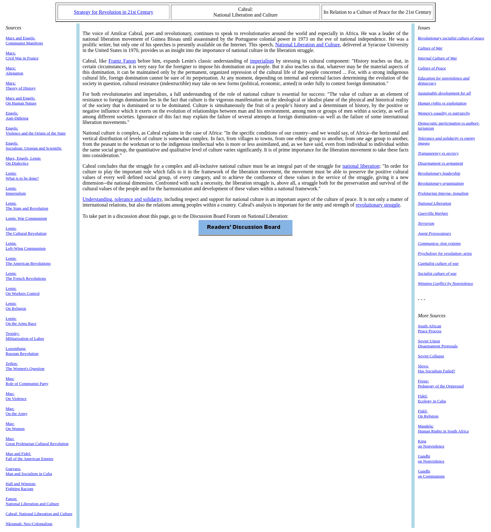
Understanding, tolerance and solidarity (122, 199)
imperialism (262, 61)
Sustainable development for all (444, 93)
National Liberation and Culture (307, 44)
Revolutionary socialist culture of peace (451, 38)
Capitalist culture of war (438, 263)
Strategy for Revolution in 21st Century (113, 12)
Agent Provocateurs (434, 233)
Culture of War (430, 48)
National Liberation (434, 203)
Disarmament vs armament (440, 163)
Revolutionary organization (440, 183)
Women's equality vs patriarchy (444, 113)
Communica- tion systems (439, 243)
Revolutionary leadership (439, 173)
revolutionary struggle (378, 204)
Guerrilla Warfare (433, 213)
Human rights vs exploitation (442, 103)
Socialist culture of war (437, 273)
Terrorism (426, 223)
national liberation (361, 166)
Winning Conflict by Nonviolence (445, 283)
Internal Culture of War (437, 58)
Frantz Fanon (122, 61)
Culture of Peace (432, 68)
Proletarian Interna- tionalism (443, 193)
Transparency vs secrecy (438, 153)
